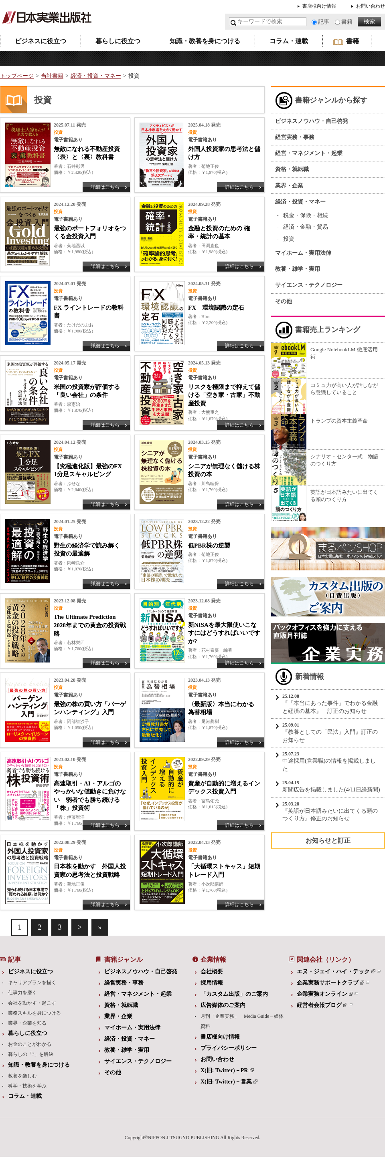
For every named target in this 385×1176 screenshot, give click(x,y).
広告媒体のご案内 (223, 1005)
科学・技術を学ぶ (27, 1086)
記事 (323, 22)
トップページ (17, 76)
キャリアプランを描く (32, 982)
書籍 (347, 22)
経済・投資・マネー (96, 76)
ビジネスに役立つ (40, 41)
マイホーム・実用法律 (303, 253)
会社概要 (212, 972)
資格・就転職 (292, 169)
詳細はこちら (105, 187)
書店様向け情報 (319, 6)
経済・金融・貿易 (305, 227)
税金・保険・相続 (305, 215)
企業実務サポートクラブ (330, 983)
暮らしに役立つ (117, 41)
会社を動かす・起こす (32, 1003)
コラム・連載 (289, 41)
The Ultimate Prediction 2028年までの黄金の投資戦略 (90, 625)
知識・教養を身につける (205, 41)
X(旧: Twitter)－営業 (229, 1082)
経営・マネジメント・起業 (308, 153)
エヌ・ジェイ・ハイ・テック (336, 972)
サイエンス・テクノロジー (308, 285)
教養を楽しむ (22, 1076)
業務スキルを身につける (34, 1013)
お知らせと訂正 (328, 840)
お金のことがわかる (29, 1044)
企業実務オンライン (325, 994)
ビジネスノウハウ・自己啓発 (311, 121)
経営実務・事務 (294, 137)
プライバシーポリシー (229, 1048)
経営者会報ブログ (322, 1005)
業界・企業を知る (27, 1023)
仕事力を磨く (22, 992)
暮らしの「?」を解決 (30, 1054)
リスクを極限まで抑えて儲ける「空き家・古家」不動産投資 (224, 395)
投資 (288, 239)
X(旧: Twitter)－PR (227, 1070)
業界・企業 (289, 186)
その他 (283, 301)
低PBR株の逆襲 (209, 545)
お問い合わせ (370, 6)
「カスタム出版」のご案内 (234, 994)
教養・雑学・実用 (297, 269)
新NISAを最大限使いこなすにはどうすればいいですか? (224, 633)
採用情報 (212, 983)
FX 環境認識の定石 (216, 307)
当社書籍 (52, 76)
